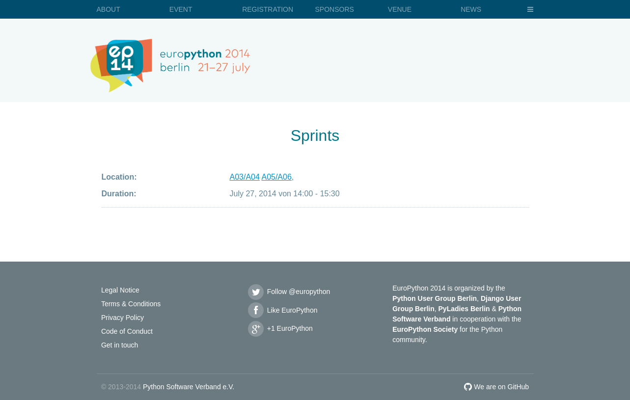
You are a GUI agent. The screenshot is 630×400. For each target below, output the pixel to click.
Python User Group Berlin (434, 298)
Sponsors (334, 9)
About (108, 9)
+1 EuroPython (280, 328)
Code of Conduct (127, 331)
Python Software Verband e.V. (188, 387)
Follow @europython (288, 291)
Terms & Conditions (131, 304)
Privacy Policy (122, 317)
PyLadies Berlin (464, 309)
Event (180, 9)
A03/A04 (245, 177)
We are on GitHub (496, 387)
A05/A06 (276, 177)
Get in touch (119, 345)
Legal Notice (120, 290)
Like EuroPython (282, 310)
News (471, 9)
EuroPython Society (425, 329)
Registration (267, 9)
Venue (399, 9)
